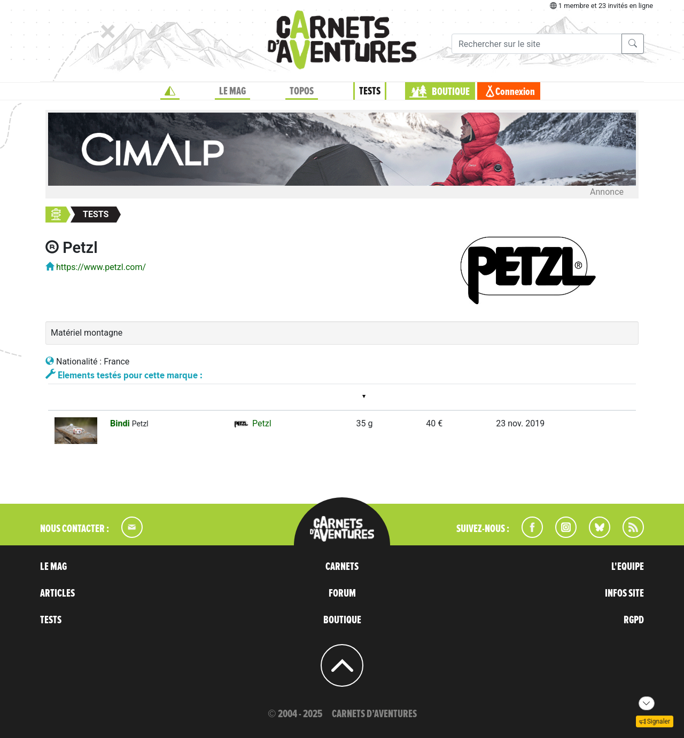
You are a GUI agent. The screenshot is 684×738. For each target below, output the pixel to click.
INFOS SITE (624, 593)
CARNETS (342, 566)
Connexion (515, 91)
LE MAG (232, 91)
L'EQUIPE (627, 566)
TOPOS (302, 91)
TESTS (369, 91)
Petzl (251, 423)
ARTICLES (57, 593)
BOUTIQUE (451, 91)
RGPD (634, 620)
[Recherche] (537, 44)
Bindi (121, 423)
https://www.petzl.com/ (101, 267)
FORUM (342, 593)
